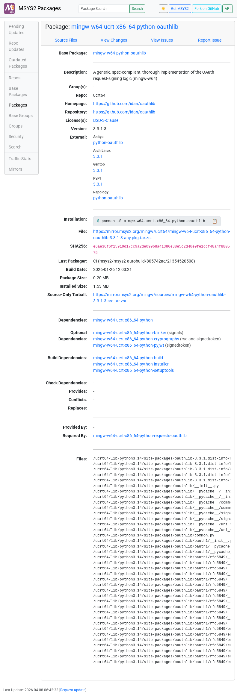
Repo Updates (16, 46)
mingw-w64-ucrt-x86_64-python (123, 320)
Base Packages (18, 91)
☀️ (163, 9)
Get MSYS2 (180, 9)
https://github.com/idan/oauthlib (124, 103)
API (227, 9)
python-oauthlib (108, 142)
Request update (72, 690)
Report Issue (209, 40)
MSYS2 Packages (32, 8)
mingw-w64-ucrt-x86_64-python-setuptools (133, 370)
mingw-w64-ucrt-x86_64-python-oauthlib (124, 26)
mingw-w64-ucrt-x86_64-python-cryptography (136, 338)
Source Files (66, 40)
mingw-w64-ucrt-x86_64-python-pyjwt (128, 345)
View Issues (162, 40)
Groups (15, 126)
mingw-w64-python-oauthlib (119, 53)
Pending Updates (16, 29)
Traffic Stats (20, 158)
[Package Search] (104, 8)
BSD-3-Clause (105, 120)
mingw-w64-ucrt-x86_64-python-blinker (129, 332)
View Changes (114, 40)
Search (137, 9)
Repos (14, 77)
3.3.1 (98, 156)
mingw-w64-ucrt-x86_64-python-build (128, 357)
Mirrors (15, 169)
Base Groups (21, 115)
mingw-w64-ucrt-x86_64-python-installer (131, 364)
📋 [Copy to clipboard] (214, 221)
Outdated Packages (18, 63)
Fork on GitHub (206, 9)
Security (16, 136)
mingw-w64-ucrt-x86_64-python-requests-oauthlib (140, 435)
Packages (18, 105)
